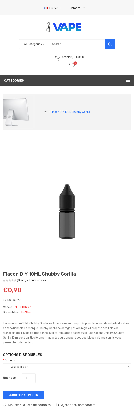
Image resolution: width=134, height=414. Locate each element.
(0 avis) (21, 280)
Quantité (9, 378)
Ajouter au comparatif (75, 405)
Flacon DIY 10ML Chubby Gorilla (70, 112)
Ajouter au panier (23, 395)
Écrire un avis (37, 280)
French (53, 8)
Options (10, 360)
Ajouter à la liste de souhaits (27, 405)
